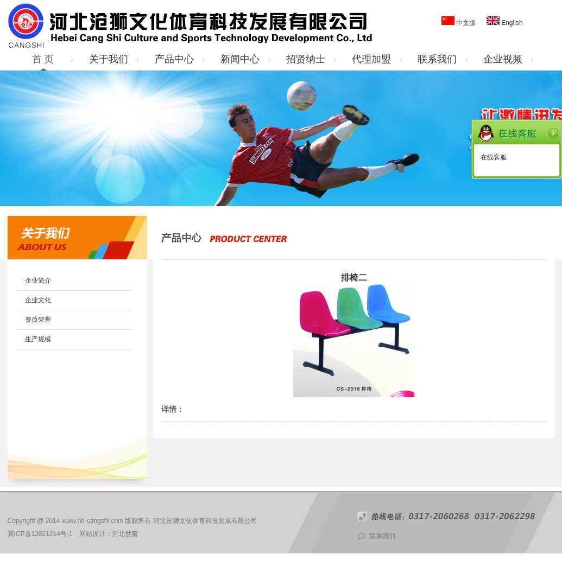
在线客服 (494, 157)
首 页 (43, 59)
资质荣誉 (38, 319)
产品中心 (174, 59)
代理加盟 (371, 59)
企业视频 (502, 59)
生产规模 (38, 339)
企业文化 (38, 300)
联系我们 (437, 59)
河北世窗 (125, 534)
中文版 (466, 23)
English (511, 23)
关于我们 (108, 59)
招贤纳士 (305, 59)
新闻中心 (240, 59)
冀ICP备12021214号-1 (40, 534)
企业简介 (38, 280)
